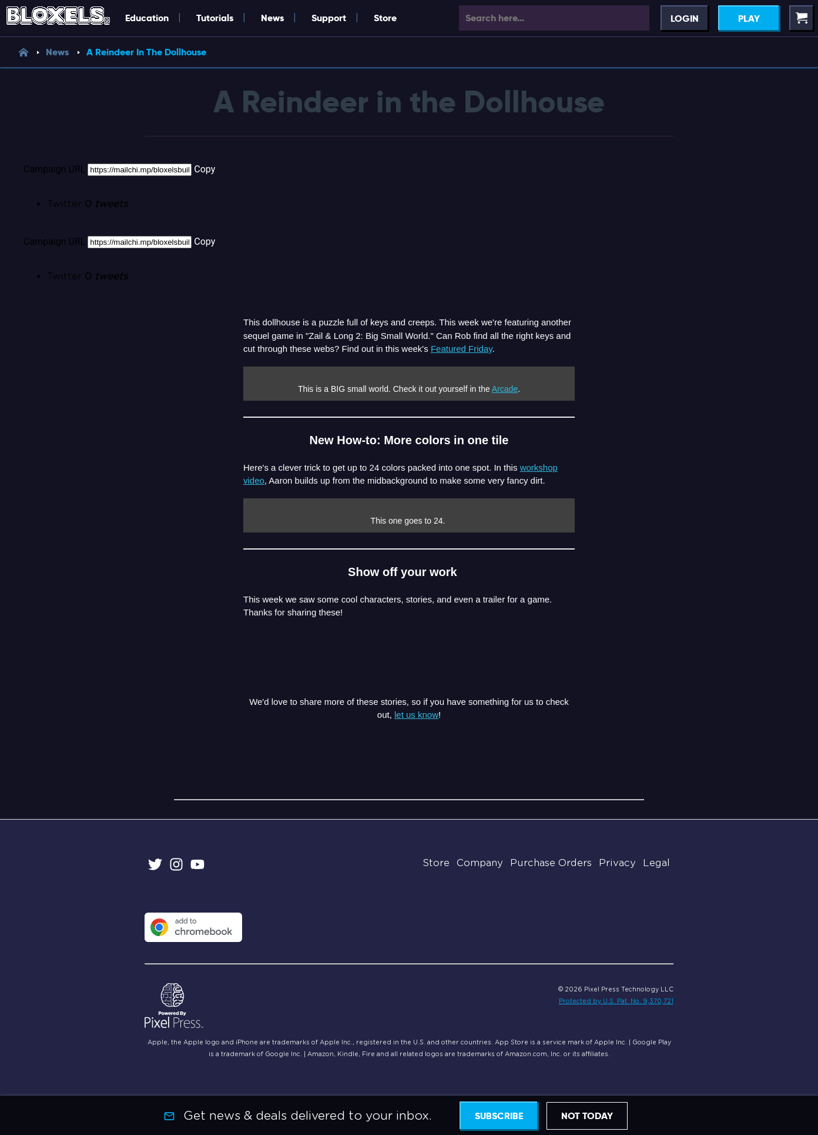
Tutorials (214, 18)
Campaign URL (54, 169)
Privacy (617, 862)
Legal (656, 862)
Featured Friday (461, 349)
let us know (416, 715)
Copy (204, 169)
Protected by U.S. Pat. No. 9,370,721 (616, 1000)
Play (749, 18)
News (272, 18)
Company (480, 862)
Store (385, 18)
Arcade (505, 389)
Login (685, 18)
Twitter (87, 203)
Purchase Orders (551, 862)
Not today (587, 1116)
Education (147, 18)
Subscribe (499, 1116)
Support (328, 18)
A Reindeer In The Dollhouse (146, 52)
